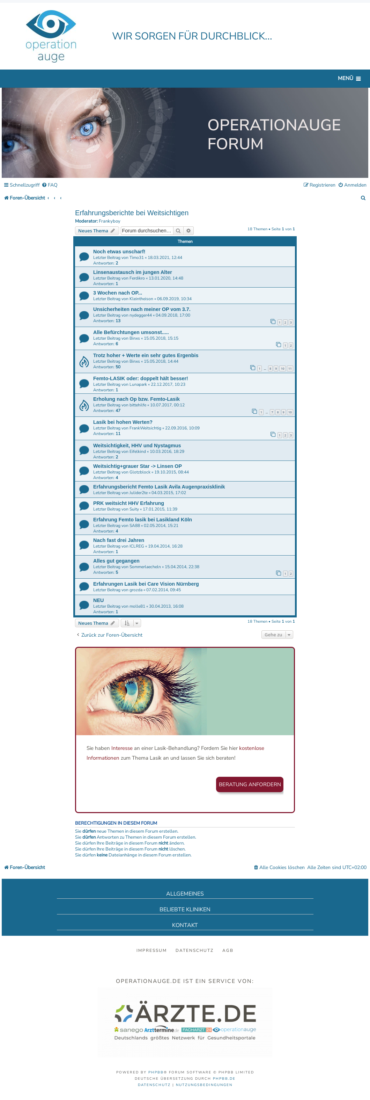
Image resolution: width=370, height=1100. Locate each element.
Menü (345, 78)
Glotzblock (140, 472)
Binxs (135, 338)
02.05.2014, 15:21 (161, 525)
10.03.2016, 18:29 (167, 451)
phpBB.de (224, 1078)
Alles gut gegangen (116, 561)
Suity (134, 509)
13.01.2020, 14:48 (166, 278)
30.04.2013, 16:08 (166, 606)
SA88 (135, 525)
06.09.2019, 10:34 (174, 299)
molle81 (137, 606)
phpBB (156, 1072)
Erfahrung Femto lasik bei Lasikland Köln (142, 519)
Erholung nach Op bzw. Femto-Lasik (136, 399)
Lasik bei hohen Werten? (123, 422)
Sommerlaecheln (145, 567)
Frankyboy (109, 221)
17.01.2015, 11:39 (160, 509)
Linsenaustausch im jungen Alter (132, 272)
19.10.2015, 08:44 (171, 472)
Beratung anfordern (250, 784)
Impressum (151, 950)
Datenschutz (195, 950)
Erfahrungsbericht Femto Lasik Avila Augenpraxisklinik (159, 487)
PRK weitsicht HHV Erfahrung (128, 503)
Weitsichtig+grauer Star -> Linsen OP (137, 466)
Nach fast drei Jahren (118, 540)
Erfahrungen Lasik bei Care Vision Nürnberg (146, 584)
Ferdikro (137, 278)
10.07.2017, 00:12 (167, 405)
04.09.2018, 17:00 (173, 315)
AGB (228, 950)
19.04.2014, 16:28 (165, 546)
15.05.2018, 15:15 (161, 338)
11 (290, 368)
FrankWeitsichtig (145, 428)
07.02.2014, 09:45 (163, 590)
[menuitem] (50, 185)
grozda (136, 590)
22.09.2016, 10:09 (182, 428)
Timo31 (137, 257)
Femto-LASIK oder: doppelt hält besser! (140, 378)
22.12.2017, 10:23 (168, 384)
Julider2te (139, 492)
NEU (98, 600)
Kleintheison (141, 299)
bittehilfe (138, 405)
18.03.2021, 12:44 (165, 257)
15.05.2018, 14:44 (161, 361)
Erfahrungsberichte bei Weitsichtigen (131, 213)
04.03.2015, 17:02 (168, 492)
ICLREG (137, 546)
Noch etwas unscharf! (119, 251)
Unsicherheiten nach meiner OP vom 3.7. (142, 309)
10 (282, 368)
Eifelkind (138, 451)
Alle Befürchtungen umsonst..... (131, 332)
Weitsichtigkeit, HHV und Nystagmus (137, 445)
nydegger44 (141, 315)
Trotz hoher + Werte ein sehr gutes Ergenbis (146, 355)
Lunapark (138, 384)
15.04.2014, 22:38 (182, 567)
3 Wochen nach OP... (117, 293)
